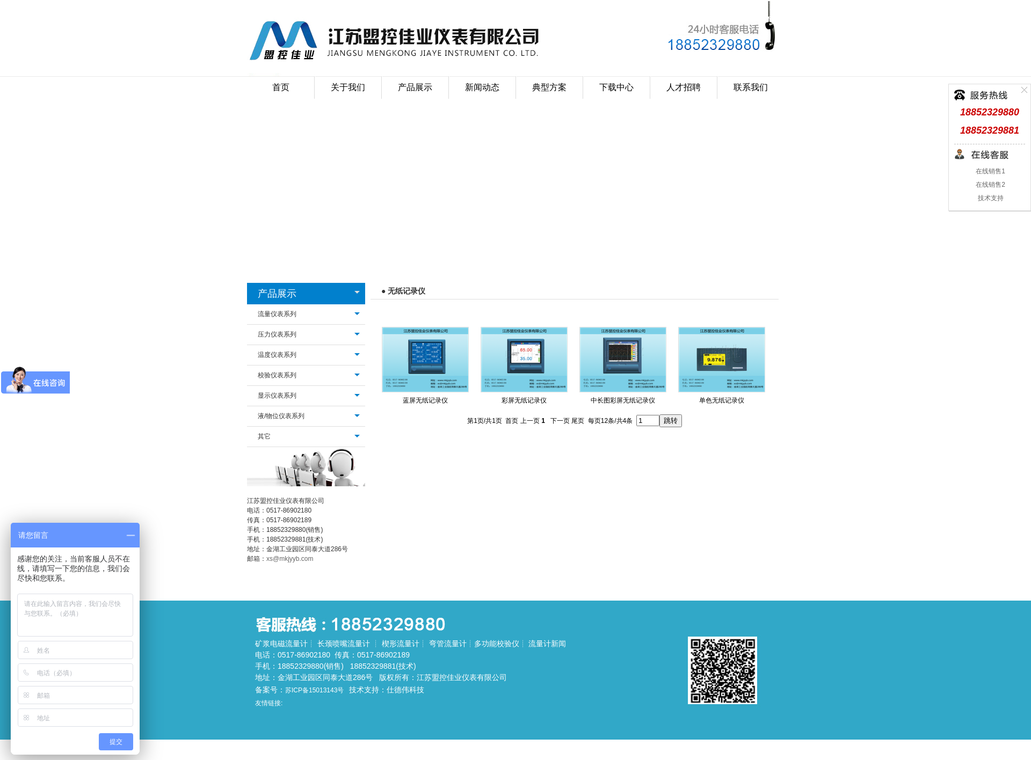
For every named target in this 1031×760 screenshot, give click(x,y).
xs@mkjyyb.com (290, 558)
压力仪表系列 (277, 334)
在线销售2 (989, 184)
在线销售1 (989, 171)
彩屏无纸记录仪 (524, 400)
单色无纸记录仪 (721, 400)
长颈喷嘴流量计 (343, 643)
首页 (280, 87)
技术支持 (989, 198)
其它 (264, 436)
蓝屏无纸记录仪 (425, 400)
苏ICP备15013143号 (314, 690)
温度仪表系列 (277, 355)
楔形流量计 (400, 643)
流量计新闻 (547, 643)
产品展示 (277, 293)
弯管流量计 (448, 643)
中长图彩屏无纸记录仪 (623, 400)
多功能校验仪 (496, 643)
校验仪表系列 (277, 375)
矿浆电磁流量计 (281, 643)
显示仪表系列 (277, 395)
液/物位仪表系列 (281, 416)
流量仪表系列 (277, 314)
